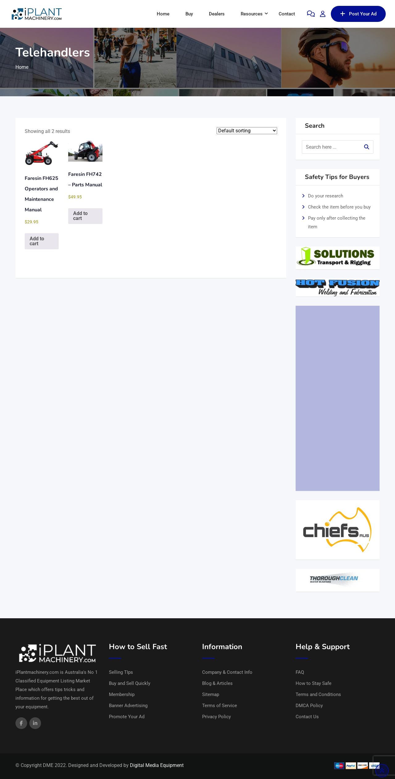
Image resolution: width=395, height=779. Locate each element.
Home (163, 14)
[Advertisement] (338, 398)
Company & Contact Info (227, 672)
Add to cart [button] (37, 241)
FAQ (300, 672)
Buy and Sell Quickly (129, 683)
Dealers (217, 14)
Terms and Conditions (318, 694)
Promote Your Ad (126, 716)
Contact (287, 14)
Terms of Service (219, 705)
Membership (122, 694)
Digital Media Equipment (157, 765)
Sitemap (210, 694)
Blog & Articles (217, 683)
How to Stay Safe (313, 683)
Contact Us (307, 716)
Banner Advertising (128, 705)
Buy (189, 14)
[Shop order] (247, 130)
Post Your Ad (358, 14)
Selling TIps (121, 672)
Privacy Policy (216, 716)
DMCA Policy (309, 705)
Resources (252, 14)
